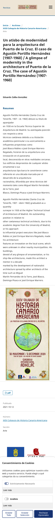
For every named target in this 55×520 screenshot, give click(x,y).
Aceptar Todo (8, 514)
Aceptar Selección (24, 514)
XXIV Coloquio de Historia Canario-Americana (24, 28)
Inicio (5, 25)
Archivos (16, 25)
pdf (9, 392)
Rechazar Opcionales (43, 514)
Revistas (6, 7)
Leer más (7, 490)
